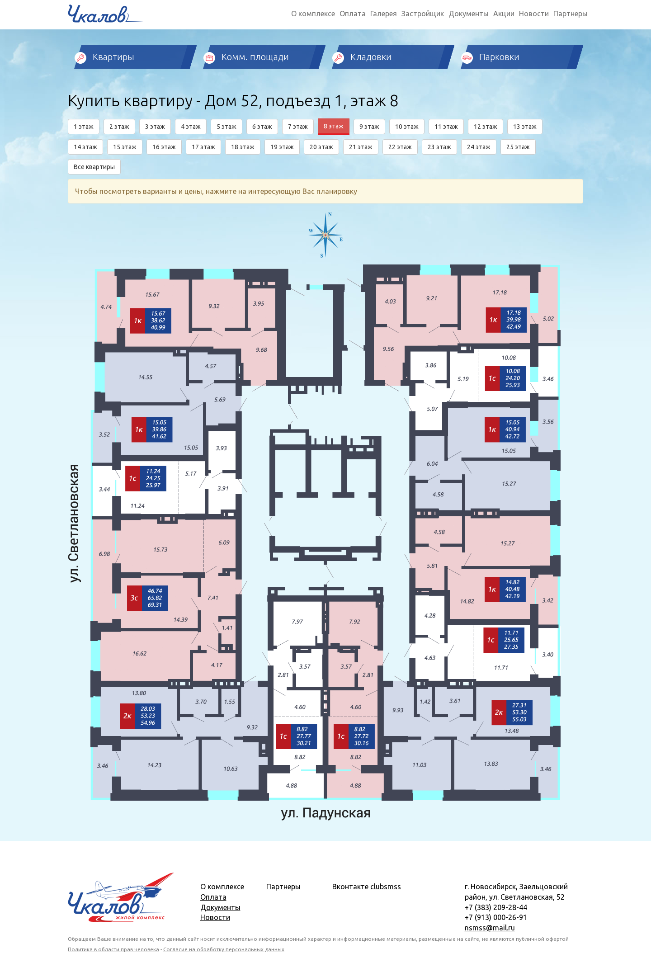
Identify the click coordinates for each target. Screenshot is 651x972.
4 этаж (191, 126)
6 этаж (262, 126)
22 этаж (400, 147)
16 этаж (164, 147)
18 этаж (243, 147)
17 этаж (203, 147)
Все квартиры (94, 166)
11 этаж (446, 126)
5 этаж (226, 126)
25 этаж (518, 147)
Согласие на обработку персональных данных (223, 949)
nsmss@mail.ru (490, 928)
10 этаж (407, 126)
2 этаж (119, 126)
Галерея (383, 13)
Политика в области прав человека (113, 949)
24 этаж (479, 147)
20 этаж (321, 147)
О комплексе (313, 13)
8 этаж (334, 126)
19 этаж (282, 147)
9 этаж (369, 126)
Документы (468, 13)
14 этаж (85, 147)
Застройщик (422, 13)
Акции (503, 13)
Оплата (353, 13)
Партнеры (570, 13)
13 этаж (525, 126)
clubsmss (385, 886)
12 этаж (485, 126)
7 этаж (298, 126)
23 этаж (439, 147)
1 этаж (84, 126)
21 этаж (361, 147)
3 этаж (155, 126)
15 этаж (125, 147)
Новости (534, 13)
